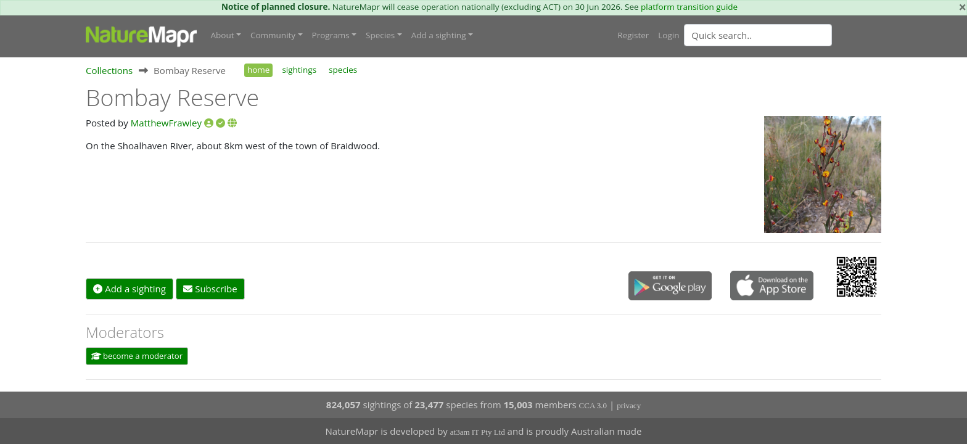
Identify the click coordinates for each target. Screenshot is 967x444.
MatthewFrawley (166, 123)
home (258, 69)
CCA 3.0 (593, 405)
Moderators (125, 332)
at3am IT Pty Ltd (477, 432)
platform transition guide (689, 6)
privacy (629, 405)
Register (633, 35)
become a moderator (137, 355)
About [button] (222, 35)
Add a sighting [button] (438, 35)
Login (668, 35)
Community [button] (272, 35)
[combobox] (782, 35)
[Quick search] (758, 35)
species (343, 69)
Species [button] (380, 35)
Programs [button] (331, 35)
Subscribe (210, 288)
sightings (299, 69)
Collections (109, 70)
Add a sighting (129, 288)
